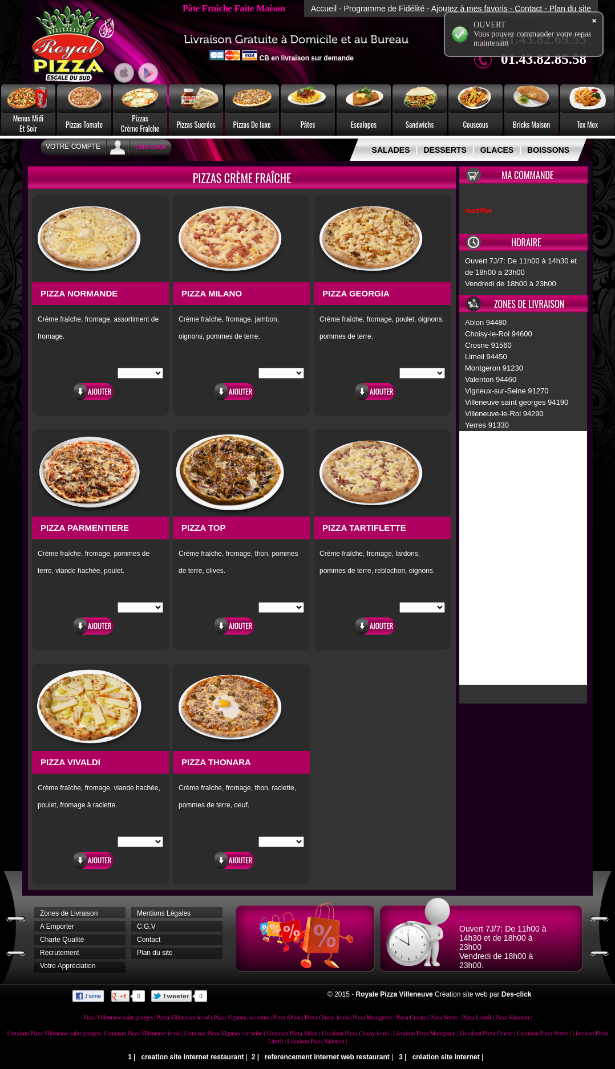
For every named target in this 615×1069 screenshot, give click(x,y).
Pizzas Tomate (84, 124)
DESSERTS (444, 150)
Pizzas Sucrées (196, 124)
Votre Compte (73, 147)
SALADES (391, 150)
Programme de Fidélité (384, 8)
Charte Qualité (62, 940)
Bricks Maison (532, 124)
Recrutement (59, 953)
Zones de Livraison (69, 913)
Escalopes (364, 124)
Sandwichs (420, 124)
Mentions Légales (164, 913)
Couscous (475, 124)
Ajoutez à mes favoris (469, 8)
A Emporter (57, 926)
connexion (151, 147)
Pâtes (308, 124)
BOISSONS (548, 150)
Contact (528, 8)
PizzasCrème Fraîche (140, 123)
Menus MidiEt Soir (28, 123)
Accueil (324, 8)
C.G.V (146, 926)
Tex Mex (587, 124)
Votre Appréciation (67, 966)
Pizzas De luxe (252, 124)
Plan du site (570, 8)
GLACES (496, 150)
